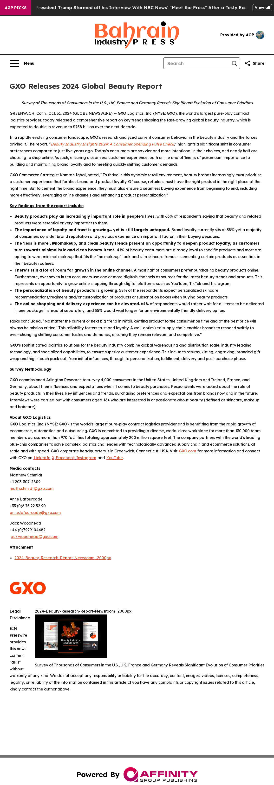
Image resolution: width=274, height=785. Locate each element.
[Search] (195, 63)
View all (262, 7)
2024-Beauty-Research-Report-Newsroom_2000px (62, 557)
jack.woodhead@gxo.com (34, 536)
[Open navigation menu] (22, 63)
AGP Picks (15, 7)
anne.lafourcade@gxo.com (35, 512)
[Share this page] (254, 63)
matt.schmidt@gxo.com (31, 488)
